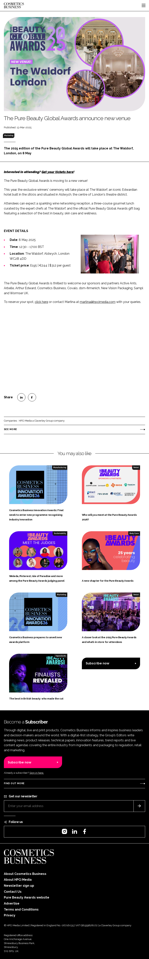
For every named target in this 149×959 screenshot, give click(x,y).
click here (41, 302)
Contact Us (13, 891)
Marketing (8, 135)
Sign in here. (36, 772)
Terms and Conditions (21, 909)
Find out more (14, 783)
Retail (136, 467)
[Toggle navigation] (143, 5)
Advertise (11, 903)
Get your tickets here (57, 172)
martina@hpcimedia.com (97, 302)
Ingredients (61, 656)
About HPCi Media (18, 879)
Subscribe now (97, 663)
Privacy (9, 915)
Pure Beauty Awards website (26, 897)
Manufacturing (59, 467)
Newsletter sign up (19, 885)
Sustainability (60, 533)
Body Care (134, 533)
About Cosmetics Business (25, 874)
